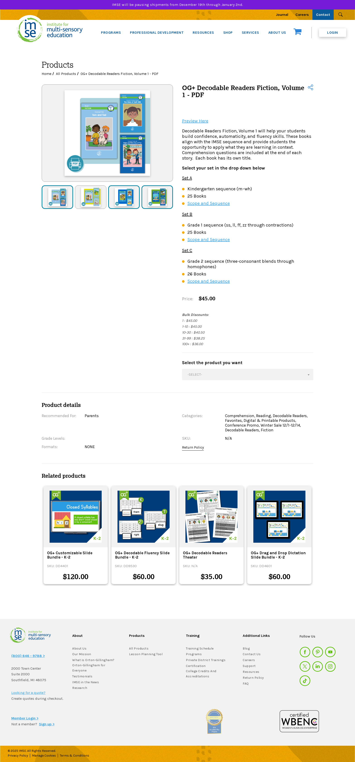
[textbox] (247, 374)
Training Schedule (200, 648)
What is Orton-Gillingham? (93, 660)
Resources (251, 672)
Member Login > (24, 718)
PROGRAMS (111, 32)
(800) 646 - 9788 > (28, 656)
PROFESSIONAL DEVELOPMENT (157, 32)
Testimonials (82, 676)
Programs (194, 654)
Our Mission (81, 654)
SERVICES (250, 32)
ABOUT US (277, 32)
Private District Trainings (205, 660)
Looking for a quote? (28, 692)
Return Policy (193, 447)
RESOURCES (203, 32)
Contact (323, 14)
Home (46, 74)
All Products (66, 74)
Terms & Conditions (74, 755)
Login (332, 32)
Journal (282, 14)
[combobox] (247, 374)
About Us (79, 648)
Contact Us (252, 654)
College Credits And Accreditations (201, 673)
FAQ (246, 684)
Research (79, 688)
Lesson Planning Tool (146, 654)
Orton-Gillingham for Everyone (88, 667)
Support (249, 666)
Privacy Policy (18, 755)
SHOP (228, 32)
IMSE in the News (85, 682)
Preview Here (195, 121)
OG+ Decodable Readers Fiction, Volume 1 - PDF (119, 74)
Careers (302, 14)
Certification (196, 666)
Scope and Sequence (208, 203)
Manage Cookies (44, 755)
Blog (246, 648)
